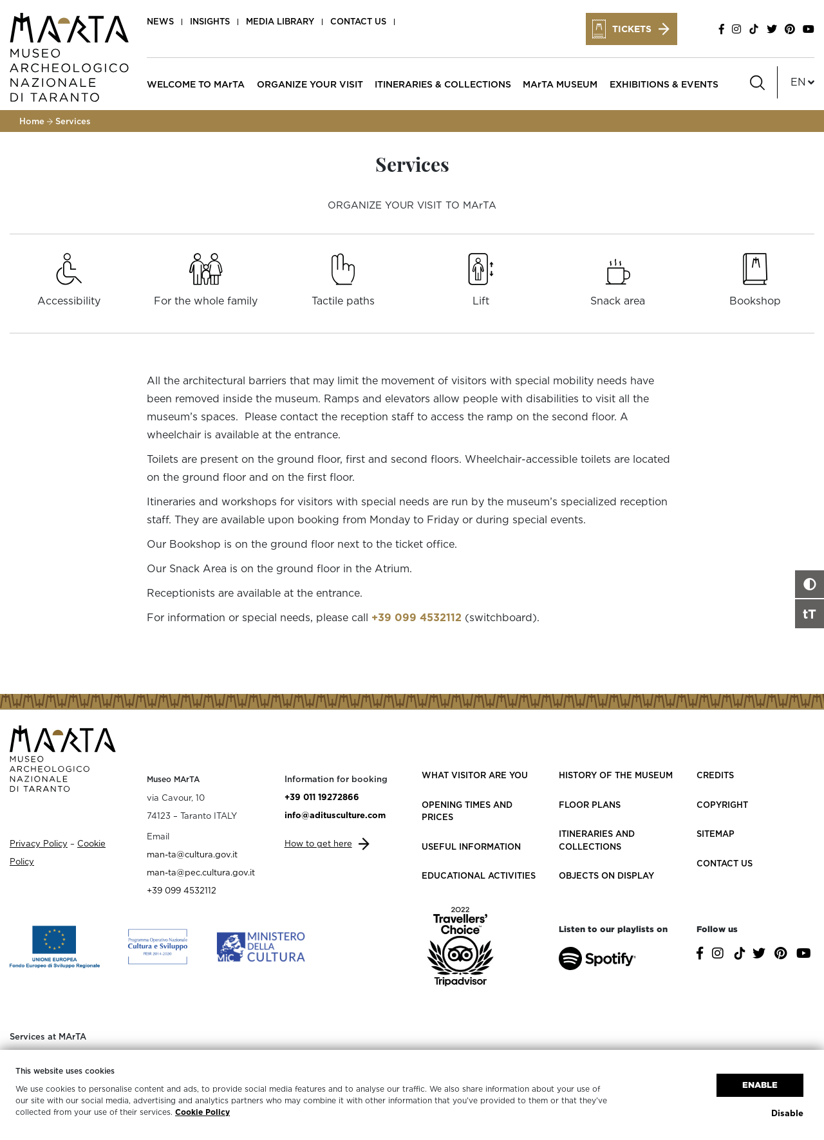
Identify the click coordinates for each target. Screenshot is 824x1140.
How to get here (318, 843)
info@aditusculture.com (335, 814)
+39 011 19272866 (322, 796)
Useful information (471, 846)
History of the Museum (616, 775)
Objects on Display (606, 875)
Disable (787, 1112)
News (160, 22)
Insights (210, 22)
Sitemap (716, 833)
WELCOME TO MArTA (196, 84)
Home (31, 121)
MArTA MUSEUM (560, 84)
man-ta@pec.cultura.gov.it (201, 872)
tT (809, 613)
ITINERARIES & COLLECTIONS (443, 84)
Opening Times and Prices (467, 811)
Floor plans (590, 804)
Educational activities (479, 875)
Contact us (358, 22)
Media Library (280, 22)
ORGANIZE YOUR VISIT (310, 84)
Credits (715, 775)
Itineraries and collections (597, 840)
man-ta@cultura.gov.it (192, 854)
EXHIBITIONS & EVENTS (664, 84)
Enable (760, 1085)
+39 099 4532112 (416, 617)
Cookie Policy (202, 1112)
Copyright (722, 804)
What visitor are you (475, 775)
